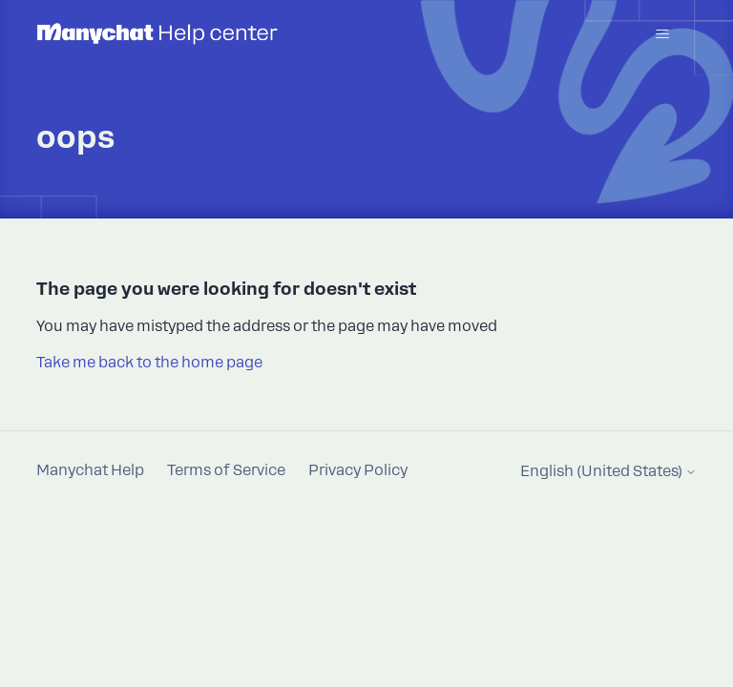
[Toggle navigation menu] (663, 34)
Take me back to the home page (149, 362)
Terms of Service (226, 470)
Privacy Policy (358, 470)
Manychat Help (90, 470)
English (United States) (608, 472)
